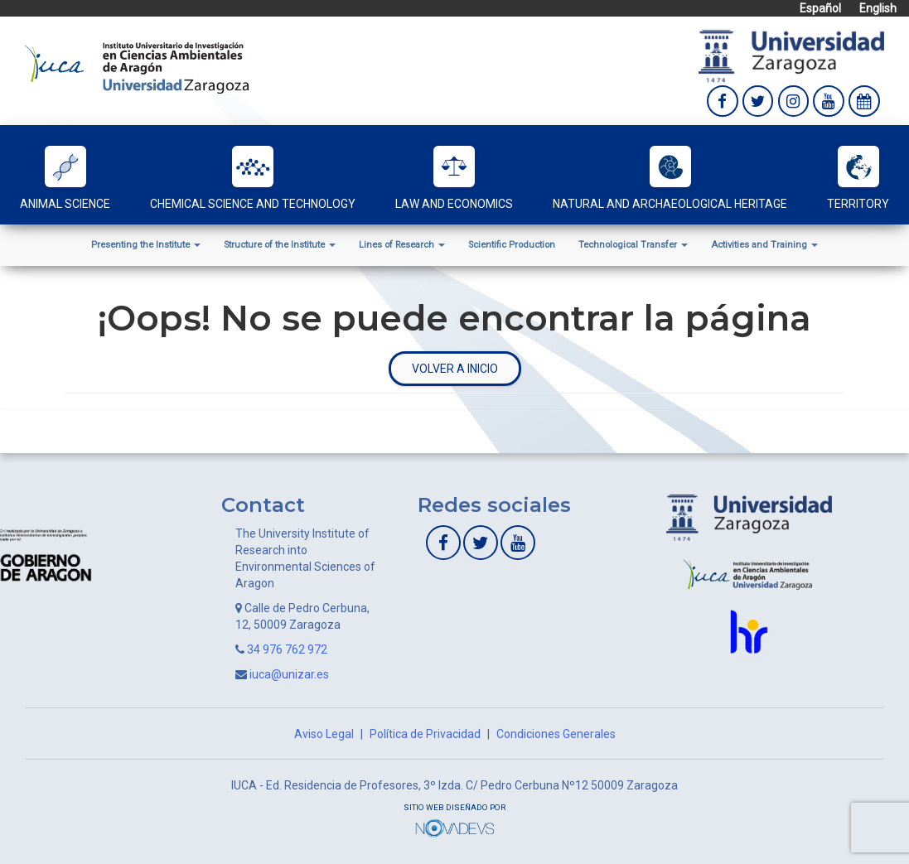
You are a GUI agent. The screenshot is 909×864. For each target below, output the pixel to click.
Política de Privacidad (425, 734)
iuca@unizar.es (289, 674)
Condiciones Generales (556, 734)
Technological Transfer (633, 244)
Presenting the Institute (146, 244)
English (878, 8)
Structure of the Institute (280, 244)
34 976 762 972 (287, 649)
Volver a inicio (455, 368)
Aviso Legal (324, 734)
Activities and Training (764, 244)
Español (820, 8)
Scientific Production (511, 244)
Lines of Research (402, 244)
